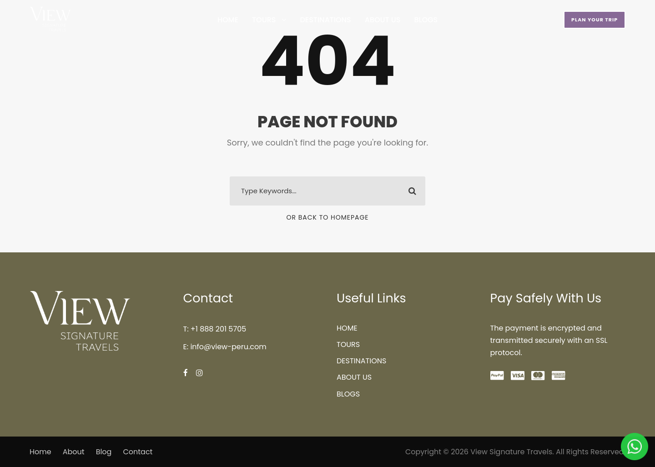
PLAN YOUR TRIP (594, 19)
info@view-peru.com (228, 346)
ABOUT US (383, 20)
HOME (227, 20)
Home (40, 452)
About (74, 452)
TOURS (264, 20)
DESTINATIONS (325, 20)
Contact (137, 452)
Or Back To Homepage (327, 217)
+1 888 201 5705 (218, 329)
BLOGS (426, 20)
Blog (104, 452)
